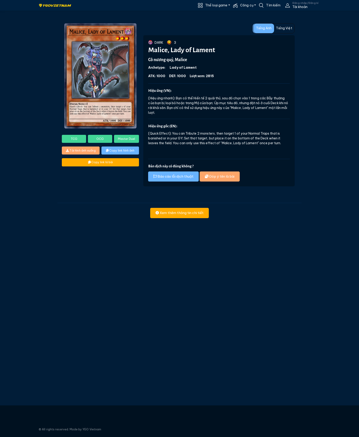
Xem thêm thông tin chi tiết (179, 213)
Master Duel (126, 139)
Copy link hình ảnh (120, 150)
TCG (74, 139)
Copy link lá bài (100, 162)
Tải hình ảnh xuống (81, 150)
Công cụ (246, 5)
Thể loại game (216, 5)
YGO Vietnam (91, 429)
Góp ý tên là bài (219, 176)
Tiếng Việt (284, 28)
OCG (100, 139)
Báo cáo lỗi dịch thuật (173, 176)
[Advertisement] (27, 105)
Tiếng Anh (264, 28)
